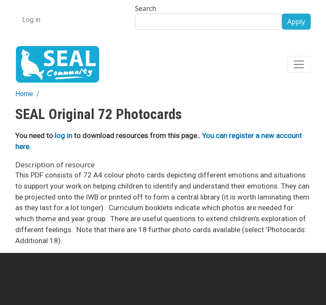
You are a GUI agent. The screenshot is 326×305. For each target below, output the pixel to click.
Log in (31, 20)
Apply (296, 21)
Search (146, 8)
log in (63, 135)
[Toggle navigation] (299, 64)
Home (24, 94)
